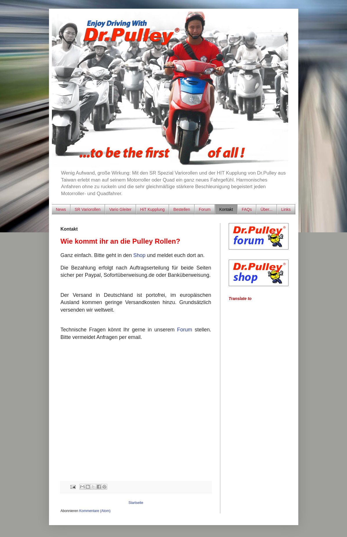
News (61, 209)
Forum (204, 209)
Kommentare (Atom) (94, 511)
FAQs (247, 209)
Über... (266, 209)
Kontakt (226, 209)
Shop (139, 255)
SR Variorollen (88, 209)
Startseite (135, 503)
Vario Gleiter (120, 209)
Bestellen (181, 209)
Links (286, 209)
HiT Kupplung (152, 209)
